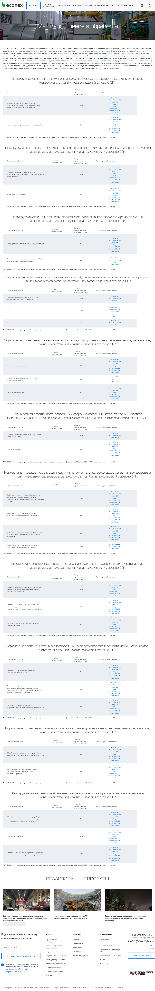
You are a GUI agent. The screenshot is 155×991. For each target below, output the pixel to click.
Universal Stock (114, 111)
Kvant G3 (115, 102)
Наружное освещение (55, 952)
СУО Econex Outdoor (55, 972)
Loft (114, 316)
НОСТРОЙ (104, 964)
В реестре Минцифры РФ (110, 956)
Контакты (77, 952)
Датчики (49, 976)
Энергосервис (64, 5)
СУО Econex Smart (53, 968)
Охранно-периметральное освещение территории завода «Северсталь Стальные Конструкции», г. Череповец (125, 918)
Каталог (33, 5)
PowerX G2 (115, 98)
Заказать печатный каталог (111, 946)
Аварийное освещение (55, 964)
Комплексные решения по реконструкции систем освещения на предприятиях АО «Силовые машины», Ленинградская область (25, 918)
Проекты (77, 5)
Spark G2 (114, 381)
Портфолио (78, 944)
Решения (88, 5)
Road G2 (115, 377)
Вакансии (77, 948)
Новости (76, 940)
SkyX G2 (115, 379)
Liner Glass (115, 113)
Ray (114, 104)
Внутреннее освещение (56, 956)
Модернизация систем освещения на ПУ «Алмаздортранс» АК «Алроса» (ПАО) (70, 917)
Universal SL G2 (114, 108)
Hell (114, 106)
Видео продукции (80, 956)
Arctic (114, 314)
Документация (101, 5)
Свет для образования (55, 960)
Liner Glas (114, 301)
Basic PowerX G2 (115, 100)
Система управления (48, 5)
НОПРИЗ (103, 960)
